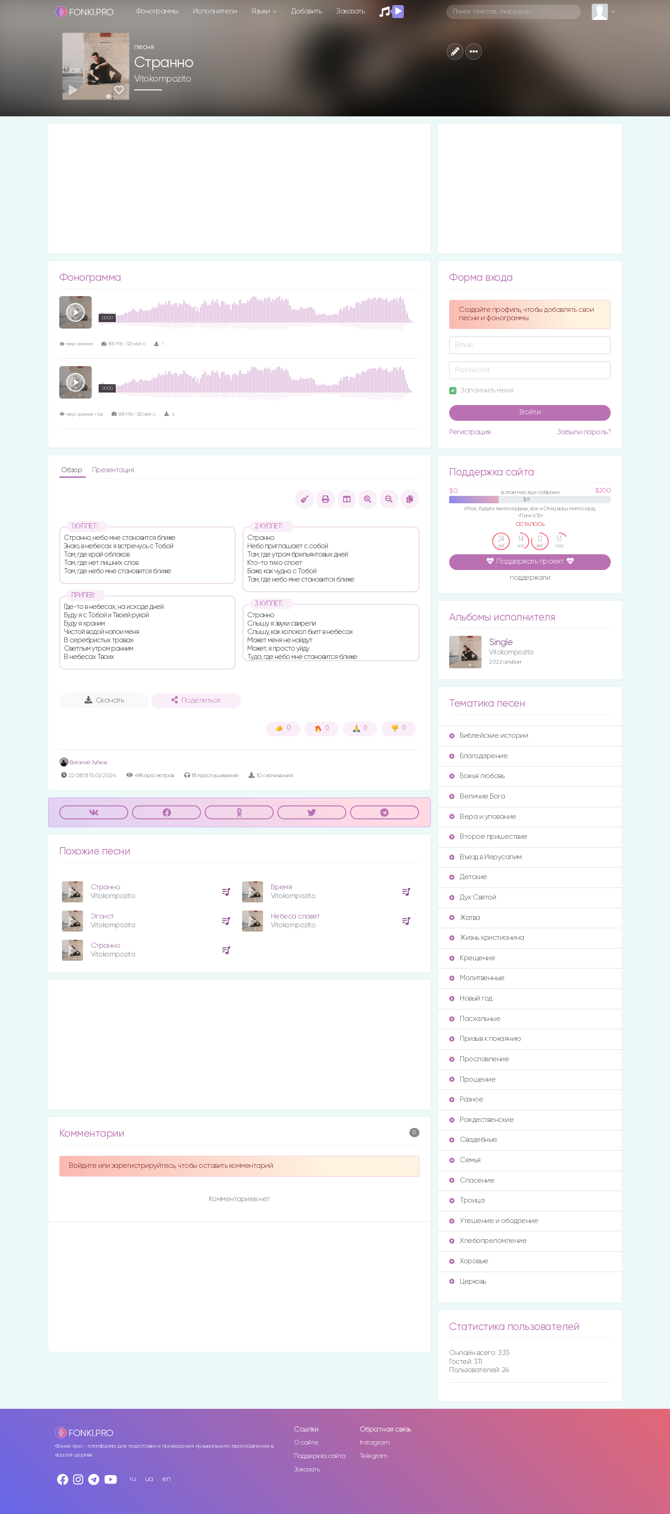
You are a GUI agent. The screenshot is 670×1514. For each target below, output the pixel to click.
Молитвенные (477, 978)
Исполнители (215, 11)
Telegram (374, 1456)
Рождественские (481, 1119)
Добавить (306, 11)
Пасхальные (474, 1018)
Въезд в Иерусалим (485, 857)
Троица (466, 1200)
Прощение (472, 1079)
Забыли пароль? (584, 432)
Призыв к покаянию (485, 1038)
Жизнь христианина (486, 937)
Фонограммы (157, 11)
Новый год (470, 998)
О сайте (306, 1442)
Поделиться (195, 700)
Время (281, 887)
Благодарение (478, 756)
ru (133, 1479)
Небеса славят (295, 916)
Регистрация (470, 432)
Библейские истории (488, 735)
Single (501, 642)
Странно (105, 887)
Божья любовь (476, 776)
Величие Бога (477, 796)
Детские (468, 877)
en (166, 1479)
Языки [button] (261, 11)
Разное (466, 1099)
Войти (530, 412)
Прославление (479, 1059)
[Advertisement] (239, 188)
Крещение (472, 958)
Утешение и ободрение (493, 1220)
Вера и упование (482, 816)
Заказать (350, 11)
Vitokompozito (162, 78)
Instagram (375, 1442)
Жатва (464, 917)
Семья (465, 1160)
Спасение (471, 1180)
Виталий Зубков (83, 763)
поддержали (530, 578)
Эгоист (102, 916)
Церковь (467, 1281)
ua (149, 1479)
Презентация (113, 470)
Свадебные (473, 1139)
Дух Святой (472, 897)
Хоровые (468, 1261)
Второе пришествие (488, 836)
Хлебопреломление (487, 1240)
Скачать (104, 700)
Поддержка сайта (320, 1456)
